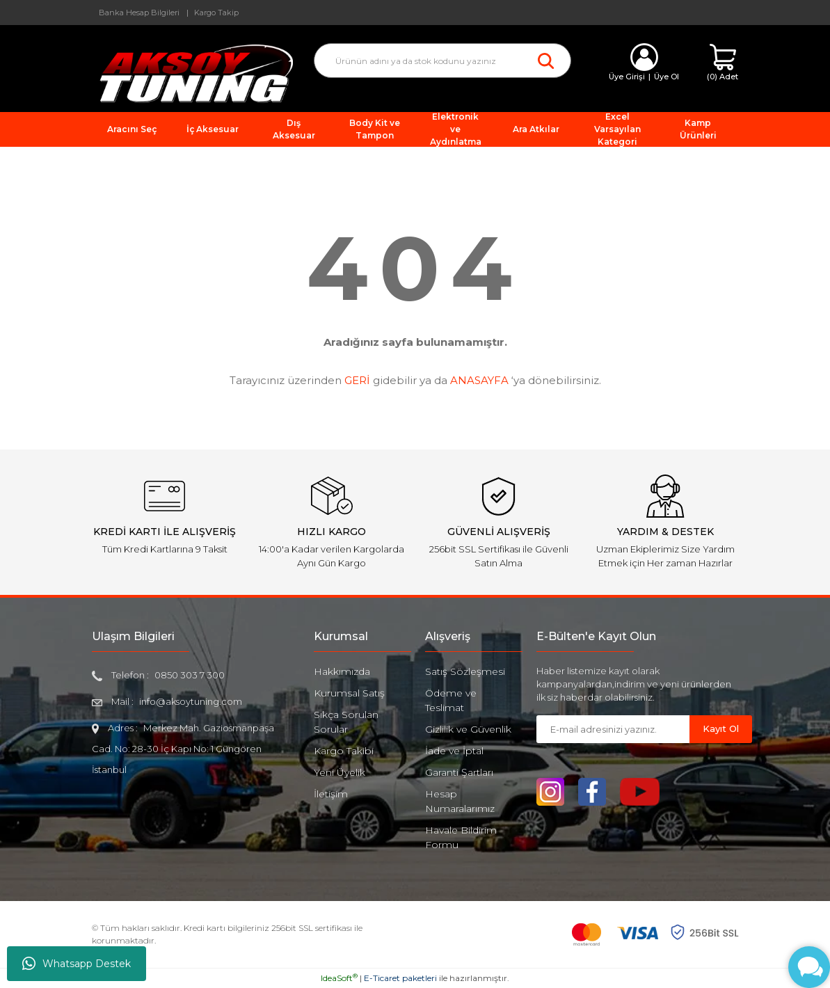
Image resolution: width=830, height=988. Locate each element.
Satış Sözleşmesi (465, 671)
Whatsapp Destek (76, 963)
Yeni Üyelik (339, 772)
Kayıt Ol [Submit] (721, 728)
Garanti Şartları (459, 772)
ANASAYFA (479, 380)
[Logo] (193, 72)
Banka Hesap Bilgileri (139, 12)
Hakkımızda (342, 671)
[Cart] (722, 63)
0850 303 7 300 (189, 674)
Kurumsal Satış (349, 693)
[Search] (442, 60)
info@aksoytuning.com (190, 701)
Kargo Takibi (344, 750)
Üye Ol (666, 76)
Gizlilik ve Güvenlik (468, 729)
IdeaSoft (339, 978)
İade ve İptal (454, 750)
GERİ (357, 380)
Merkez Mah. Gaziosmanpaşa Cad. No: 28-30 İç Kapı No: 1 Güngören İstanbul (183, 748)
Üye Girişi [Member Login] (627, 76)
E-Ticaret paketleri (400, 978)
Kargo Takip (216, 12)
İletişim (331, 794)
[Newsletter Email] (612, 729)
